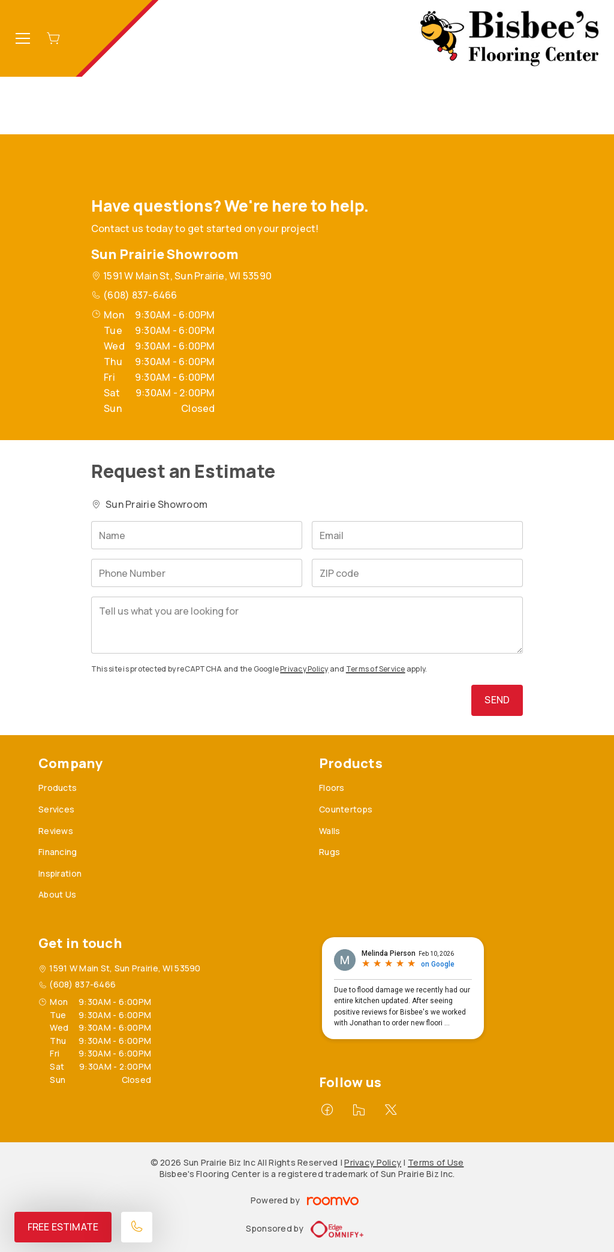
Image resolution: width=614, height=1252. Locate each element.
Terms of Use (435, 1162)
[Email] (417, 535)
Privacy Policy (304, 669)
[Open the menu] (22, 38)
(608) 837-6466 (140, 295)
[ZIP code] (417, 573)
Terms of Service (375, 669)
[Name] (196, 535)
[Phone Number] (196, 573)
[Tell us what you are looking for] (307, 625)
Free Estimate (63, 1226)
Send (497, 699)
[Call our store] (136, 1227)
